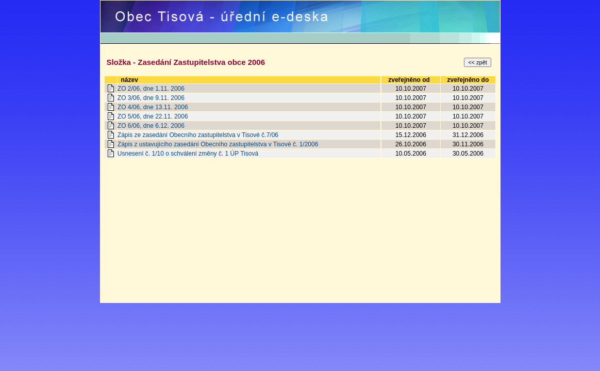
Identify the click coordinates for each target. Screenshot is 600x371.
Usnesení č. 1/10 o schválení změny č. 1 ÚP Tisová (188, 153)
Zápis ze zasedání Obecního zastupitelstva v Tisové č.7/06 (198, 135)
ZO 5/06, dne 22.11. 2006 (153, 116)
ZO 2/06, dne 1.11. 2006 (151, 88)
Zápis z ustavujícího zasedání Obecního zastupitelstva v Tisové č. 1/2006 (218, 144)
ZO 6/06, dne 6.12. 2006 (151, 125)
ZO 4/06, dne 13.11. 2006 (153, 107)
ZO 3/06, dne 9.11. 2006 (151, 98)
